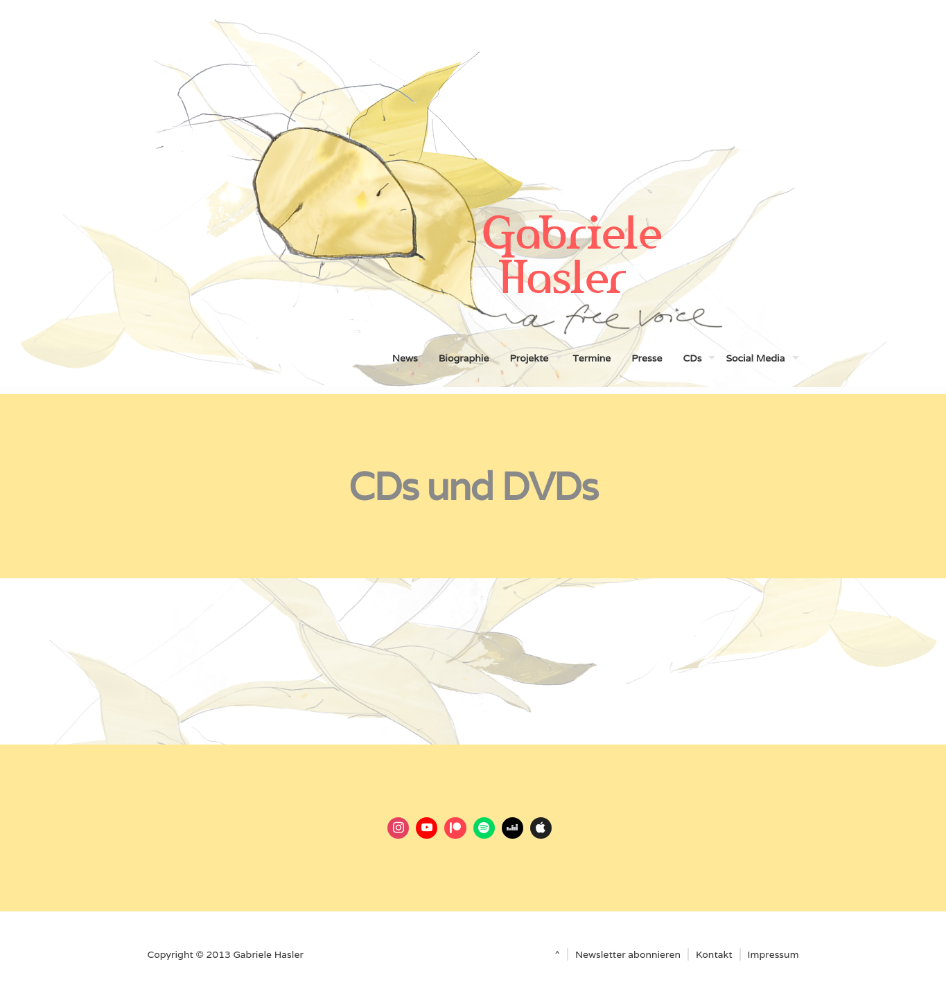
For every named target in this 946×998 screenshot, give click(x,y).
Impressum (773, 954)
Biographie (464, 358)
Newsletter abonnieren (628, 954)
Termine (591, 358)
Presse (646, 358)
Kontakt (714, 954)
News (405, 358)
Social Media (755, 358)
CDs (692, 358)
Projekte (528, 358)
